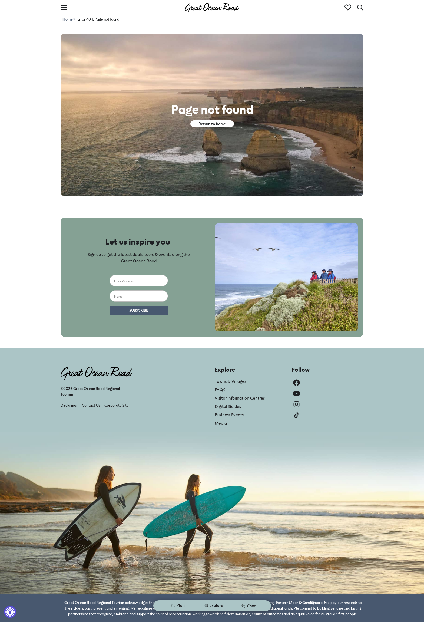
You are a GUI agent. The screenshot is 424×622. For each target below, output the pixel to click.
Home (67, 19)
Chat (248, 606)
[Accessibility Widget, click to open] (10, 612)
